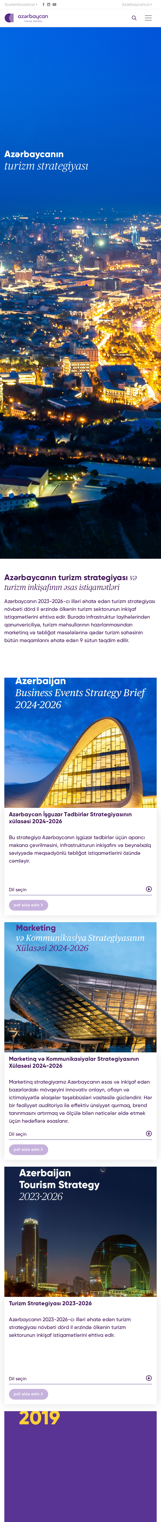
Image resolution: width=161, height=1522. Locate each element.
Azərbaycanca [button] (136, 4)
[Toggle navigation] (148, 18)
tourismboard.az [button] (20, 4)
